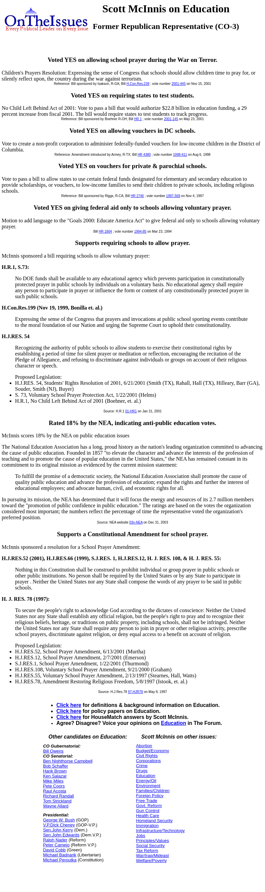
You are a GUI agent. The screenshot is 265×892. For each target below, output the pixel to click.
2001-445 (179, 84)
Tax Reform (147, 850)
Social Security (150, 845)
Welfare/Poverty (151, 860)
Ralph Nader (55, 839)
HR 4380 (144, 154)
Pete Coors (54, 785)
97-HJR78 (135, 692)
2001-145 (171, 119)
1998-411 (180, 154)
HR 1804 (105, 231)
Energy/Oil (146, 780)
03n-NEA (136, 522)
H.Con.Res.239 (137, 84)
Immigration (147, 825)
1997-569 (173, 196)
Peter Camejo (56, 844)
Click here (68, 705)
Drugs (142, 770)
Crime (142, 765)
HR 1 (138, 119)
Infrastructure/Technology (160, 830)
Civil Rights (147, 755)
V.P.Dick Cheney (59, 824)
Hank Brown (55, 771)
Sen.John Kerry (58, 829)
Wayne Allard (55, 805)
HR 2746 (137, 196)
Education (173, 723)
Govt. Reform (149, 805)
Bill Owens (53, 751)
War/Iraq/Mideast (152, 855)
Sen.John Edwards (61, 834)
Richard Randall (58, 795)
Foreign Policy (149, 795)
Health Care (147, 815)
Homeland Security (154, 820)
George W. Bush (59, 819)
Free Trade (146, 800)
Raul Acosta (54, 790)
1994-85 (140, 231)
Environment (148, 785)
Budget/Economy (152, 750)
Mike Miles (53, 781)
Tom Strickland (57, 800)
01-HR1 (131, 411)
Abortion (144, 745)
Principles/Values (152, 840)
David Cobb (54, 849)
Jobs (140, 835)
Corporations (148, 760)
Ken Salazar (55, 776)
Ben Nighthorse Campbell (67, 761)
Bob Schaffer (55, 766)
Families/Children (152, 790)
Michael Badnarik (59, 854)
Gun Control (147, 810)
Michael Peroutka (59, 859)
